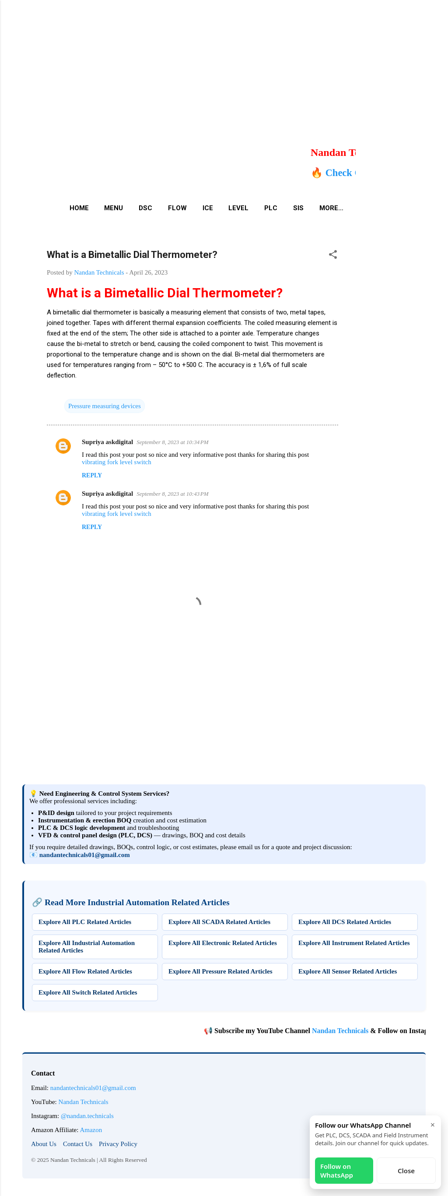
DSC (145, 208)
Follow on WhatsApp (336, 1170)
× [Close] (432, 1124)
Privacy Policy (118, 1143)
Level (238, 208)
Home (79, 208)
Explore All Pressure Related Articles (220, 971)
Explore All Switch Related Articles (87, 992)
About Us (43, 1143)
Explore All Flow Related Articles (85, 971)
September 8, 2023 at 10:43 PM (172, 493)
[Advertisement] (220, 61)
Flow (177, 208)
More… (331, 208)
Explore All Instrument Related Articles (354, 942)
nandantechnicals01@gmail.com (84, 854)
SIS (298, 208)
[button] (333, 256)
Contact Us (77, 1143)
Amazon (91, 1129)
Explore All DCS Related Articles (344, 921)
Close (406, 1170)
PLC (270, 208)
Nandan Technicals (369, 1030)
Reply (92, 475)
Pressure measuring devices (104, 405)
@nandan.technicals (87, 1115)
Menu (113, 208)
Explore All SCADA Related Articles (219, 921)
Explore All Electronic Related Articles (222, 942)
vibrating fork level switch (116, 462)
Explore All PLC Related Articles (84, 921)
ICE (208, 208)
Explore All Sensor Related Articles (347, 971)
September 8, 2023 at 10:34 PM (172, 442)
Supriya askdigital (107, 441)
